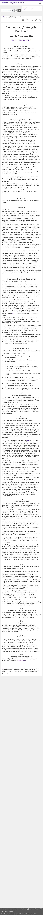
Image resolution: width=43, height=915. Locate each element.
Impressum (11, 909)
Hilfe (41, 909)
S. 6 (29, 40)
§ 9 (13, 313)
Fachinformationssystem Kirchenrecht (12, 3)
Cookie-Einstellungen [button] (7, 911)
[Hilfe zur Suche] (13, 10)
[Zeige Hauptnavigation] (40, 2)
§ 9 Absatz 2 (21, 660)
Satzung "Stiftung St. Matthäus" (13, 17)
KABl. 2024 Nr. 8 (19, 40)
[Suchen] (19, 10)
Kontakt (4, 909)
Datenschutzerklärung (22, 909)
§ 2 (28, 440)
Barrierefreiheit (33, 909)
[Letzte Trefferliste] (16, 10)
